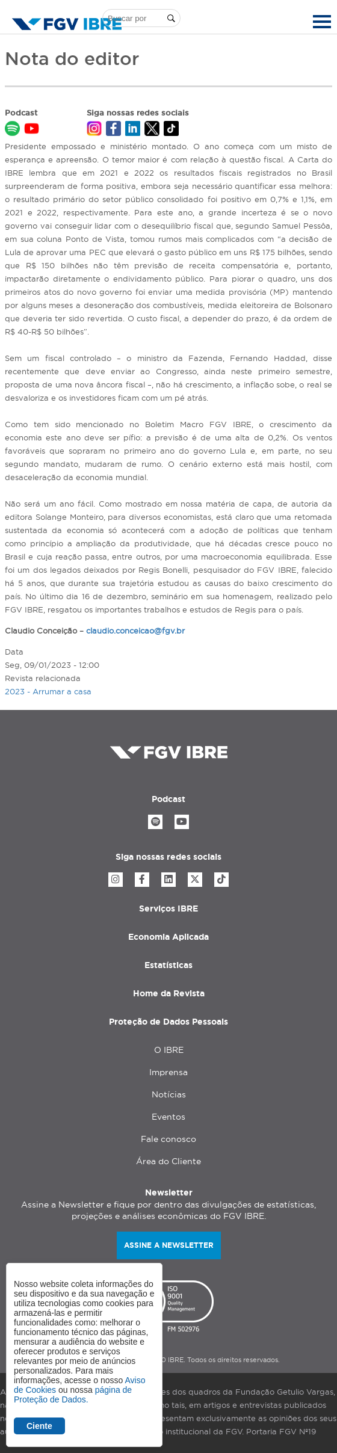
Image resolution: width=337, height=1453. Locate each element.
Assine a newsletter (169, 1245)
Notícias (169, 1094)
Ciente (39, 1426)
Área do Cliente (168, 1161)
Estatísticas (168, 965)
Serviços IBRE (168, 908)
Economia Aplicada (168, 937)
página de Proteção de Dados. (73, 1394)
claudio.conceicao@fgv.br (135, 630)
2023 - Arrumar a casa (48, 691)
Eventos (168, 1116)
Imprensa (168, 1072)
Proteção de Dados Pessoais (168, 1021)
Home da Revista (169, 993)
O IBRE (169, 1050)
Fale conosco (168, 1139)
